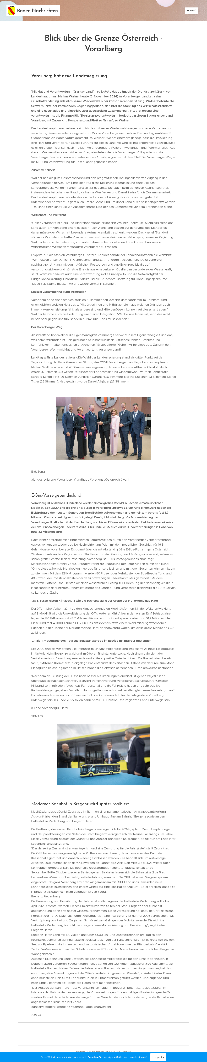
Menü (191, 10)
